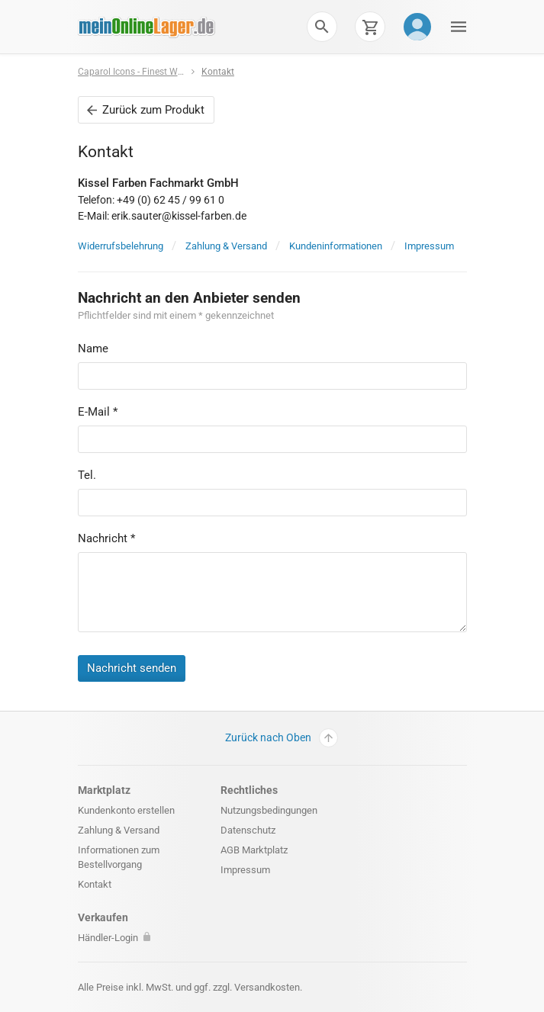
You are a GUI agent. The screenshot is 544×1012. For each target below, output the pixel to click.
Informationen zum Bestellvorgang (118, 857)
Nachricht (106, 538)
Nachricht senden (131, 668)
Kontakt (217, 71)
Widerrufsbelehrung (120, 246)
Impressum (429, 246)
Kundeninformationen (335, 246)
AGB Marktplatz (254, 850)
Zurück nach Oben (281, 737)
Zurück (146, 110)
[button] (322, 27)
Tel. (87, 475)
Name (93, 348)
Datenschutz (247, 830)
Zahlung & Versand (226, 246)
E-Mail (97, 412)
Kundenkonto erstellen (126, 810)
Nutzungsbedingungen (268, 810)
